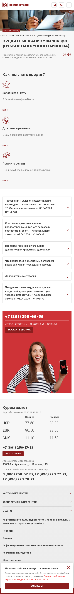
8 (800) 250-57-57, (18, 474)
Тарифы (7, 538)
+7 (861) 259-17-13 (17, 447)
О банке (7, 510)
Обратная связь (11, 560)
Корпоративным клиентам (19, 502)
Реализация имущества (16, 552)
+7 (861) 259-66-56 (24, 316)
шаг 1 (5, 110)
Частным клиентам (15, 493)
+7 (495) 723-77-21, (51, 474)
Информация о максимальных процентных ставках (32, 545)
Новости (7, 530)
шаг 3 (5, 181)
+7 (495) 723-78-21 (18, 479)
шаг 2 (5, 145)
